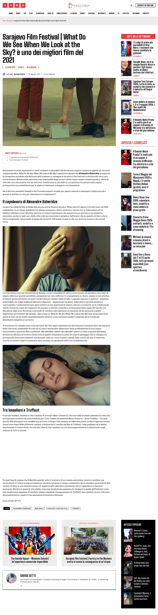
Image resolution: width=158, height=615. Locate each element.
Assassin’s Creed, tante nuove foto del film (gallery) (142, 533)
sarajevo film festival (57, 508)
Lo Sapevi (137, 56)
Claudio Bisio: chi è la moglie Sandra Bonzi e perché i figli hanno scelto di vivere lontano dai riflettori (144, 67)
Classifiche (10, 67)
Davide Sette (19, 74)
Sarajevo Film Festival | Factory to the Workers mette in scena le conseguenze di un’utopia (89, 560)
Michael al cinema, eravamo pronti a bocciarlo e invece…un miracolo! (143, 241)
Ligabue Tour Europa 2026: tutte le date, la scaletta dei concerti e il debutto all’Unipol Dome (144, 87)
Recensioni (10, 21)
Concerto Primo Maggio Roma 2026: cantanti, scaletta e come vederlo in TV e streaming (143, 223)
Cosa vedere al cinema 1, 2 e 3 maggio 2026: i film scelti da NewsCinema (144, 105)
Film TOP (137, 134)
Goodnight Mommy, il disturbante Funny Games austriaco (142, 596)
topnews (76, 508)
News (136, 95)
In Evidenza (138, 113)
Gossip (136, 76)
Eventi (21, 67)
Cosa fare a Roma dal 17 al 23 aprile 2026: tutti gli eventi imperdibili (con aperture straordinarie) (143, 262)
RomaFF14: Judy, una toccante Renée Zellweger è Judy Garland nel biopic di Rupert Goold (142, 551)
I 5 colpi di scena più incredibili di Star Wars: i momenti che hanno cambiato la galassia (143, 48)
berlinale (39, 508)
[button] (131, 5)
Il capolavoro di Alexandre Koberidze (23, 157)
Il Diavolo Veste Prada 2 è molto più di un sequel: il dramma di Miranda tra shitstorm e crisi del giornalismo (144, 125)
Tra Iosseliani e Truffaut (18, 160)
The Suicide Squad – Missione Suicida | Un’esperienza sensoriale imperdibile (30, 560)
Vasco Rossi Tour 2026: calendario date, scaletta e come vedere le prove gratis (141, 204)
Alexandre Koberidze (22, 508)
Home (4, 21)
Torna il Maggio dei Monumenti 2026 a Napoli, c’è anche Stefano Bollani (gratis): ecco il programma (142, 182)
